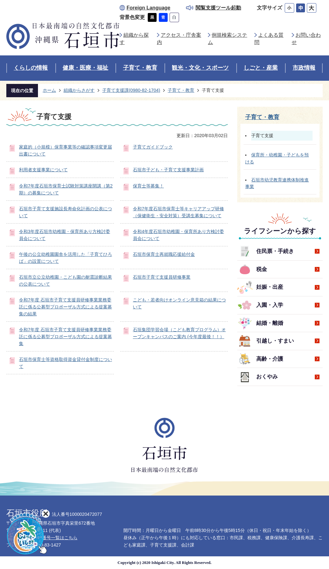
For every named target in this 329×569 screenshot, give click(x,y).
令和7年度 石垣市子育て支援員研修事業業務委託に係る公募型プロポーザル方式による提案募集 (65, 336)
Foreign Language (148, 7)
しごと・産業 (261, 68)
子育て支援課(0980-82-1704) (131, 90)
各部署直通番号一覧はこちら (49, 537)
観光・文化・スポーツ (200, 68)
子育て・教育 (140, 68)
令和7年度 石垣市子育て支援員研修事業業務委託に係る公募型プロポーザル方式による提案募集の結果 (65, 306)
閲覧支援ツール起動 (218, 7)
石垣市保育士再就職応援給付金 (164, 254)
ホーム (49, 90)
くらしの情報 (31, 68)
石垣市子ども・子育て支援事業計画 (168, 169)
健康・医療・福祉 (85, 68)
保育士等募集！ (148, 185)
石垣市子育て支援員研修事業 (161, 277)
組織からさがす (79, 90)
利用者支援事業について (43, 169)
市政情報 (304, 68)
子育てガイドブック (153, 146)
